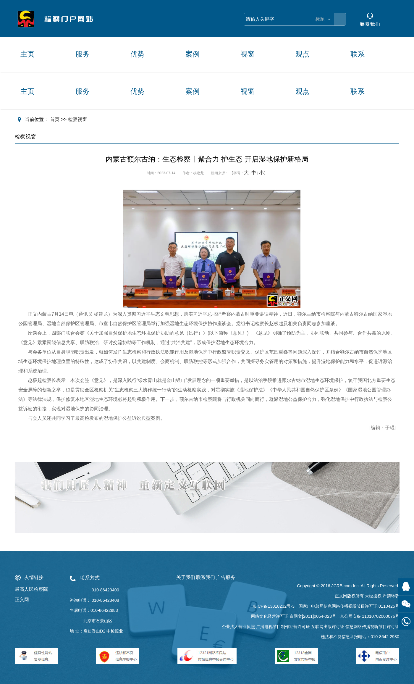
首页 (54, 119)
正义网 (22, 599)
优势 (137, 54)
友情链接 (34, 577)
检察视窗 (77, 119)
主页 (27, 54)
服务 (82, 54)
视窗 (247, 54)
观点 (302, 54)
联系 (357, 54)
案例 (192, 54)
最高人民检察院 (31, 589)
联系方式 (90, 578)
